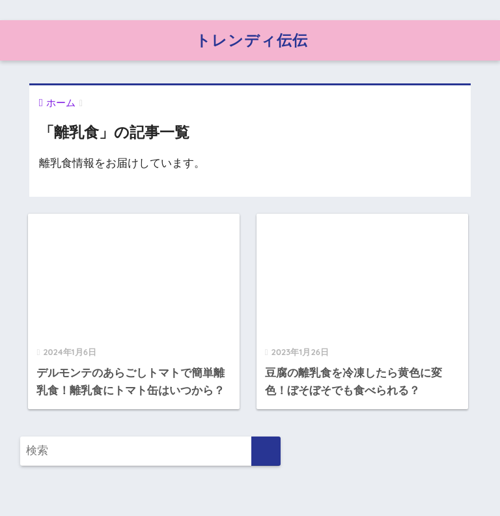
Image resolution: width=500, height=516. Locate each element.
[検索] (266, 451)
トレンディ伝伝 (251, 40)
